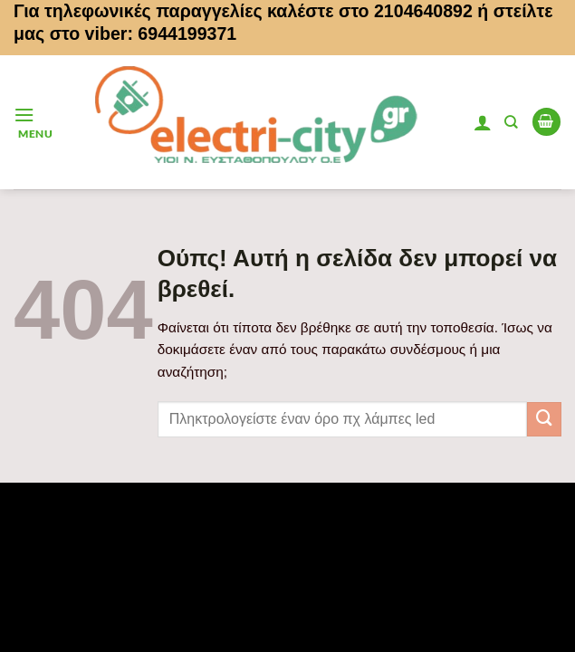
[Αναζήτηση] (511, 122)
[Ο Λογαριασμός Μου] (483, 122)
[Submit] (544, 419)
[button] (33, 121)
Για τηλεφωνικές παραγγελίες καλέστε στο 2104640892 (243, 11)
